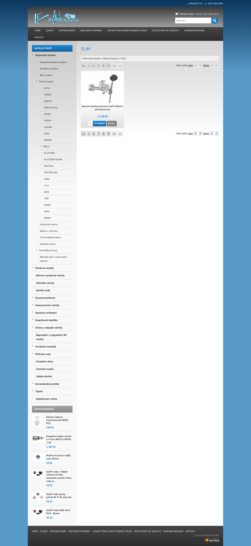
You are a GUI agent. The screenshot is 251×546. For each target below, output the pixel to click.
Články (50, 30)
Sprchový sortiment (46, 312)
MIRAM (47, 218)
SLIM (46, 185)
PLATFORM (49, 153)
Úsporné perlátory (45, 297)
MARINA (48, 140)
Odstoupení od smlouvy (165, 30)
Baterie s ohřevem (49, 230)
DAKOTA (48, 101)
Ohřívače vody (43, 354)
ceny (190, 65)
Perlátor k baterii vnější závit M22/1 (58, 457)
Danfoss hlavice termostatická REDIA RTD (57, 420)
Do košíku (99, 123)
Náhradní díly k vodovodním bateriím (53, 259)
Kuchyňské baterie (49, 224)
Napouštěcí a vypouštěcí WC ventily (51, 337)
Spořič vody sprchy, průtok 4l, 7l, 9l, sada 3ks (59, 496)
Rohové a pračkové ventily (50, 275)
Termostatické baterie (50, 237)
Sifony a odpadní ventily (48, 327)
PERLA (46, 146)
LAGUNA (48, 127)
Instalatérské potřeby (47, 383)
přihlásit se (196, 3)
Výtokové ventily (44, 268)
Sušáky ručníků (44, 376)
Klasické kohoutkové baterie (53, 62)
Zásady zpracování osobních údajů (127, 30)
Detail (111, 123)
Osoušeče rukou (44, 361)
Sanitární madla (45, 369)
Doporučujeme (67, 30)
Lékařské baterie (48, 243)
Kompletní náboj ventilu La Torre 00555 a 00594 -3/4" (58, 439)
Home (38, 30)
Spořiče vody (43, 290)
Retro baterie (46, 75)
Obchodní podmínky (91, 30)
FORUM (47, 120)
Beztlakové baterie (49, 68)
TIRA (46, 198)
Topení (39, 391)
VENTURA (48, 166)
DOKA (47, 211)
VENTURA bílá (50, 172)
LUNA (46, 133)
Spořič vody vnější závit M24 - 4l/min (58, 512)
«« (83, 65)
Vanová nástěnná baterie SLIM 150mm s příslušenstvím (102, 108)
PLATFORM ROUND (53, 159)
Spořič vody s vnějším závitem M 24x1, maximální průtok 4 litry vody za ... (58, 476)
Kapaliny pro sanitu (46, 398)
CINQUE (48, 94)
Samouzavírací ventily (47, 305)
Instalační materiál (45, 346)
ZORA (47, 179)
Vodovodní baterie (45, 55)
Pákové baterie (46, 81)
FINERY (47, 205)
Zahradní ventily (45, 282)
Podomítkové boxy (48, 250)
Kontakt (39, 37)
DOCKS (47, 114)
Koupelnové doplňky (46, 320)
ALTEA (47, 88)
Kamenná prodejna (194, 30)
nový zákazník (215, 3)
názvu (206, 65)
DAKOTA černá (51, 107)
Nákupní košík (187, 13)
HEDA (46, 192)
